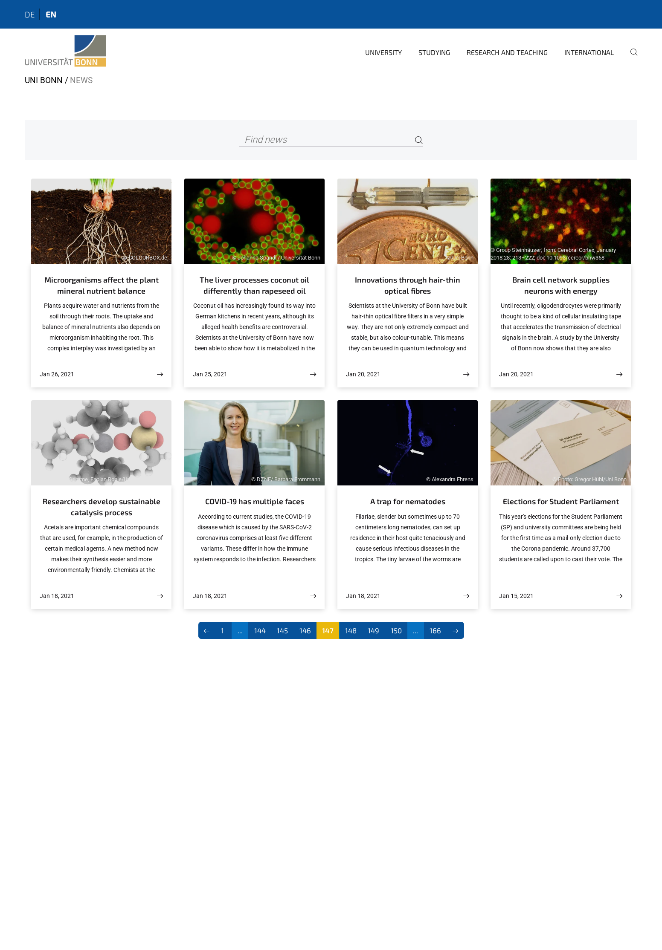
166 (435, 630)
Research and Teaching (507, 52)
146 (305, 630)
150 (396, 630)
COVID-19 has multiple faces (254, 501)
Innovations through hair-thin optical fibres (407, 285)
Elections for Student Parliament (561, 501)
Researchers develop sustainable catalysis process (101, 507)
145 (282, 630)
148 (351, 630)
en (51, 14)
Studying (434, 52)
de (30, 14)
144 (260, 630)
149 (373, 630)
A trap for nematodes (407, 501)
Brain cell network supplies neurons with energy (561, 285)
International (589, 52)
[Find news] (331, 140)
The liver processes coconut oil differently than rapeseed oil (254, 285)
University (383, 52)
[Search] (419, 140)
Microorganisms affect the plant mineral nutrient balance (101, 285)
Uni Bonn (44, 80)
